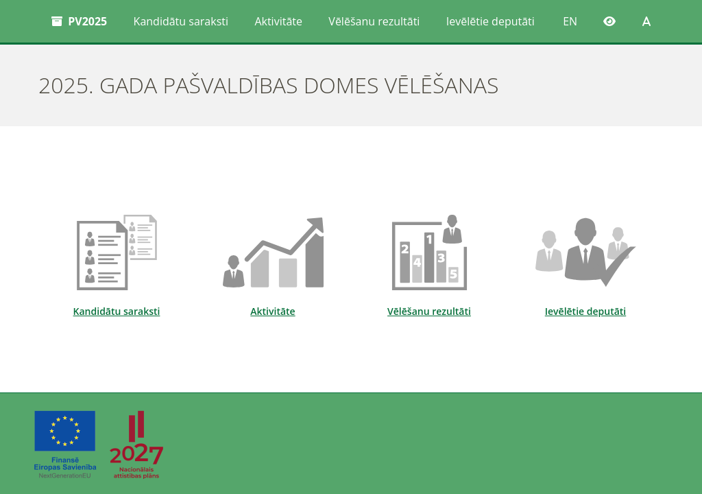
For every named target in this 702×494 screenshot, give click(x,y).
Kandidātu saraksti (181, 21)
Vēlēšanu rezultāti (374, 21)
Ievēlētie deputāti (490, 21)
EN (570, 21)
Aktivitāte (278, 21)
